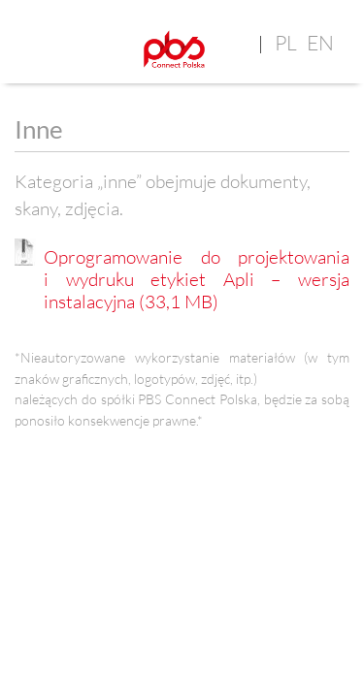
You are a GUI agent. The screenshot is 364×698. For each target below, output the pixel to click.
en (320, 42)
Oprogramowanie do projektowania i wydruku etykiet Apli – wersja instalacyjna (196, 279)
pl (286, 42)
